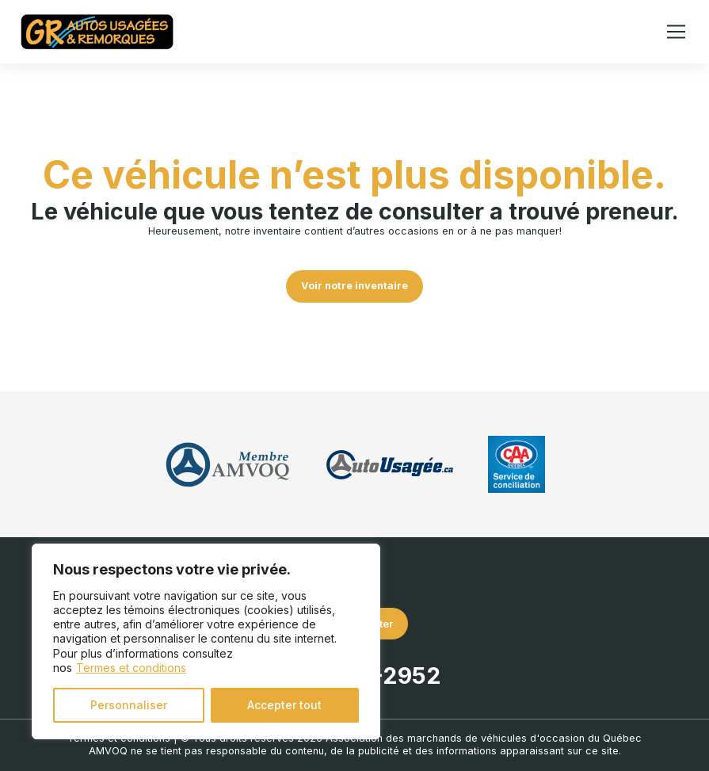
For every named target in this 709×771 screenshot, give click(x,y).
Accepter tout (284, 705)
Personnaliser (128, 705)
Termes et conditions (131, 667)
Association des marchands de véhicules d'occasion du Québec (484, 738)
